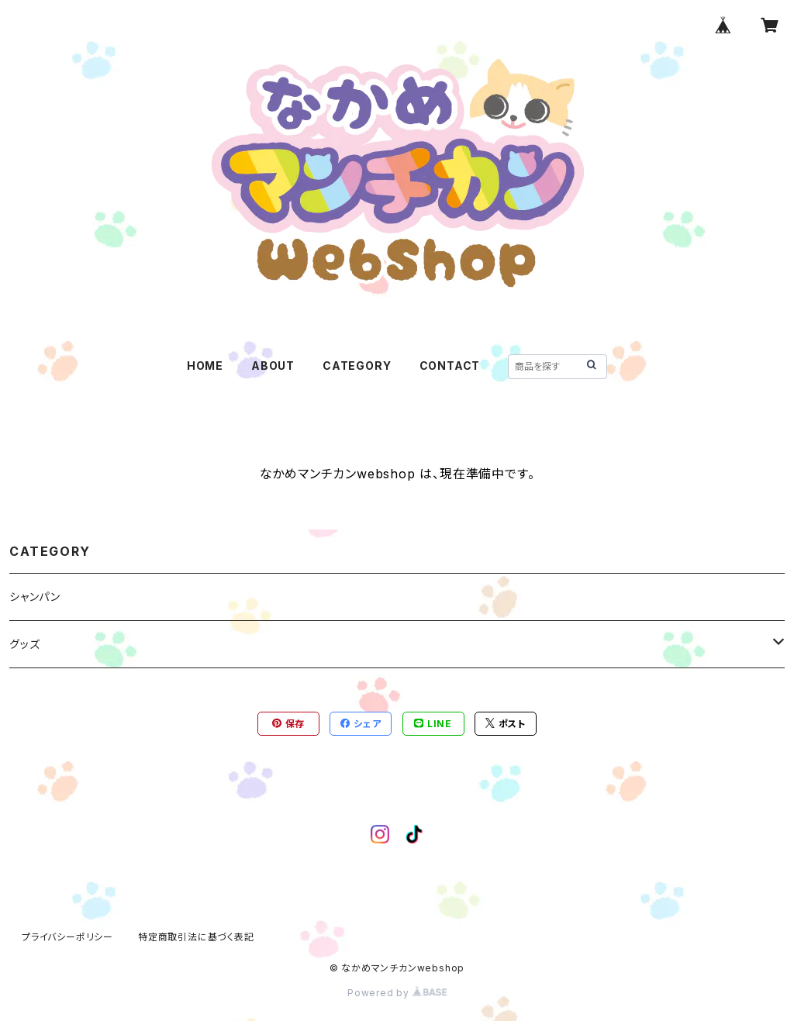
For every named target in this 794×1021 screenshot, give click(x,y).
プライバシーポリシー (67, 937)
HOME (205, 365)
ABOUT (273, 365)
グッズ (24, 643)
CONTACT (450, 365)
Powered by (397, 993)
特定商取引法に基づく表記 (196, 937)
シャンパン (34, 596)
